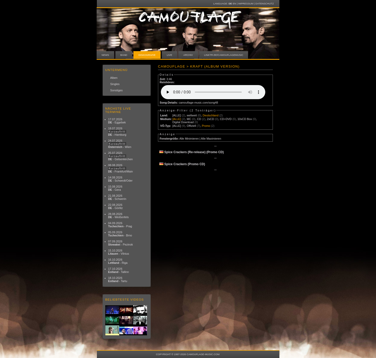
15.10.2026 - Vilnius (118, 252)
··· (215, 146)
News (105, 54)
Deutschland (210, 115)
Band (123, 54)
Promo (206, 125)
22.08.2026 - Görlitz (115, 206)
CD (199, 119)
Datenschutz (264, 3)
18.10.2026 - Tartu (117, 279)
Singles (115, 84)
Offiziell (191, 125)
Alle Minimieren (189, 138)
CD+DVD (226, 119)
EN (234, 3)
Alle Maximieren (211, 138)
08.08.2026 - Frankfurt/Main (120, 168)
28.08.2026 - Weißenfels (118, 215)
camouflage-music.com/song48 (198, 102)
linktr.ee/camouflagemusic (223, 54)
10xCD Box (245, 119)
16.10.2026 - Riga (117, 261)
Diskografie (146, 54)
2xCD (210, 119)
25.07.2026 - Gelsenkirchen (120, 156)
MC (189, 119)
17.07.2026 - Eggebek (117, 121)
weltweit (192, 115)
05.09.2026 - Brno (120, 234)
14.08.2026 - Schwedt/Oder (120, 179)
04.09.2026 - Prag (120, 225)
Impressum (245, 3)
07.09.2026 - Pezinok (120, 243)
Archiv (188, 54)
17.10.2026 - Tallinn (118, 270)
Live (169, 54)
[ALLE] (176, 115)
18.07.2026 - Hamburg (117, 131)
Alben (114, 77)
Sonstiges (116, 90)
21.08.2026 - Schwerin (117, 197)
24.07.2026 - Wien (119, 143)
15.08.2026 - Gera (115, 188)
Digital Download (183, 122)
